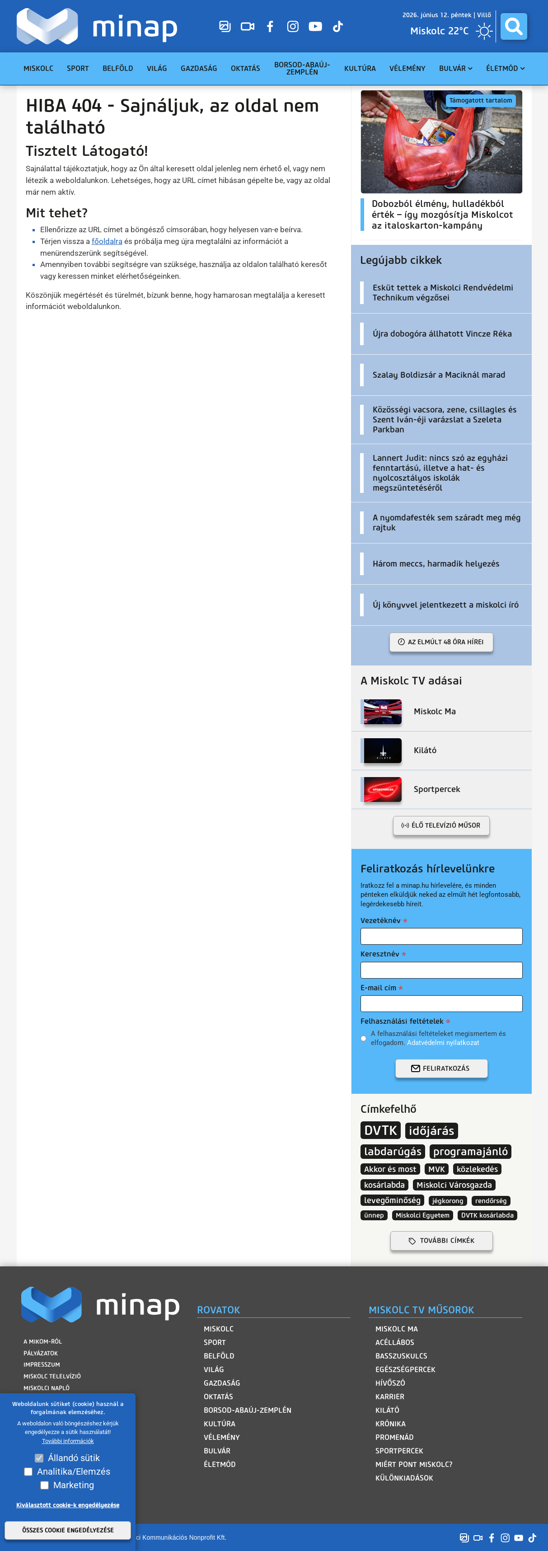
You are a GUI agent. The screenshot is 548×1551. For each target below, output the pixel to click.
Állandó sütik (74, 1458)
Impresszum (41, 1364)
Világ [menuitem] (157, 68)
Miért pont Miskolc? (414, 1464)
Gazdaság (222, 1383)
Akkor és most (390, 1169)
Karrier (389, 1396)
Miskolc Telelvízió (52, 1376)
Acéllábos (394, 1342)
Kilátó (387, 1410)
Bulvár (217, 1451)
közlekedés (477, 1169)
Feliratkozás (446, 1068)
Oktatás (218, 1396)
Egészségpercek (405, 1369)
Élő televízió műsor (446, 825)
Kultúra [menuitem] (360, 68)
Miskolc (219, 1329)
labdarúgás (393, 1151)
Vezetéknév (381, 920)
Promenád (394, 1437)
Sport (215, 1342)
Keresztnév (380, 954)
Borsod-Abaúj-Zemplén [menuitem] (302, 68)
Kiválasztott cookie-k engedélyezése (67, 1505)
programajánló (470, 1151)
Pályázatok (40, 1353)
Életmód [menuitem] (502, 68)
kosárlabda (384, 1185)
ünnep (374, 1215)
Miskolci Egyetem (423, 1215)
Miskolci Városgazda (454, 1185)
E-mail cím (378, 988)
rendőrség (491, 1201)
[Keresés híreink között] (514, 26)
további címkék (447, 1241)
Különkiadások (404, 1478)
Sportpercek (399, 1451)
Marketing (73, 1485)
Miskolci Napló (46, 1387)
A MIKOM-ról (42, 1341)
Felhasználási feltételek (402, 1021)
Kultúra (219, 1424)
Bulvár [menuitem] (452, 68)
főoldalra (107, 241)
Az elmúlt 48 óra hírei (446, 642)
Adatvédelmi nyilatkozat (443, 1043)
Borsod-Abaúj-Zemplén (247, 1410)
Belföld (219, 1356)
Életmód (220, 1464)
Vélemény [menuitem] (407, 68)
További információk (68, 1441)
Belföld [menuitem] (118, 68)
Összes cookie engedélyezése (68, 1530)
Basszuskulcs (401, 1356)
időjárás (431, 1131)
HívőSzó (390, 1383)
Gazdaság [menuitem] (199, 68)
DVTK (380, 1130)
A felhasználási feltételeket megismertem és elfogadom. (438, 1038)
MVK (436, 1169)
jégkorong (448, 1201)
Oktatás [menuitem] (245, 68)
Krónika (390, 1424)
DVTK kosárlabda (487, 1215)
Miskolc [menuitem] (38, 68)
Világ (214, 1369)
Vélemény (222, 1437)
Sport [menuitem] (78, 68)
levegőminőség (392, 1200)
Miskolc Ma (396, 1329)
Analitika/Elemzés (73, 1471)
